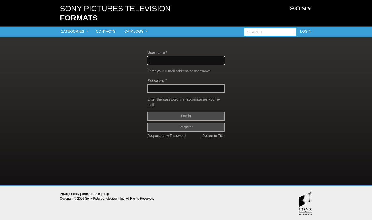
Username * (157, 52)
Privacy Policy (69, 194)
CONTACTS (105, 31)
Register (186, 127)
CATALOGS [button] (134, 31)
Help (106, 194)
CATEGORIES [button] (73, 31)
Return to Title (213, 136)
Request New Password (166, 136)
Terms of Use (91, 194)
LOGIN (305, 31)
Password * (157, 80)
